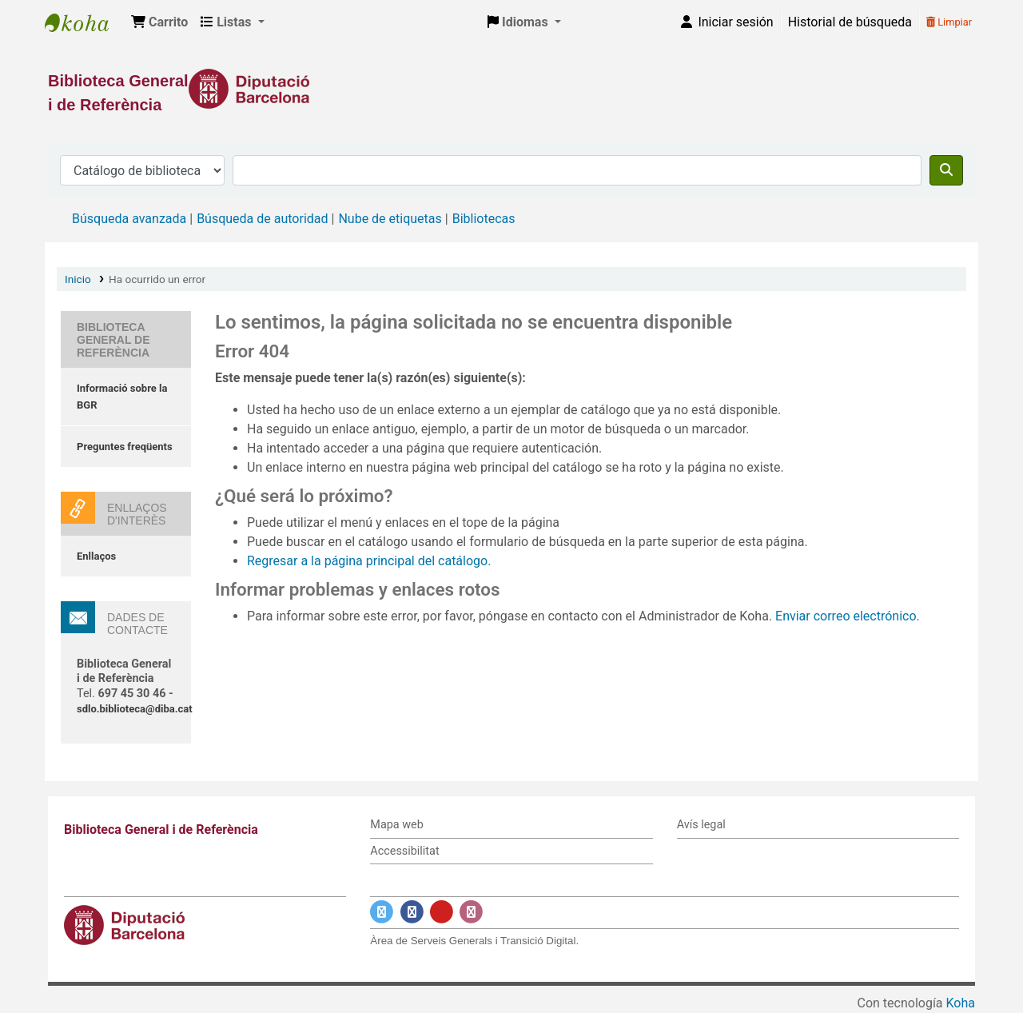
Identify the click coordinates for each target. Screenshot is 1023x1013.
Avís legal (701, 825)
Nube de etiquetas (389, 218)
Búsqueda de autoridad (262, 218)
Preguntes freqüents (125, 447)
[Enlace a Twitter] (381, 912)
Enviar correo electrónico (846, 616)
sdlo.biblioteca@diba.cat (135, 709)
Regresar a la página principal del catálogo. (369, 560)
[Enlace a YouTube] (441, 912)
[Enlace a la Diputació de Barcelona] (511, 89)
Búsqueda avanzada (129, 218)
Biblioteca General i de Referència (85, 22)
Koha (960, 1003)
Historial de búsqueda (850, 22)
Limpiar (949, 22)
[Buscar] (946, 170)
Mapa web (396, 825)
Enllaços (96, 556)
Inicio (78, 279)
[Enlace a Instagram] (471, 912)
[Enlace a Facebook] (412, 912)
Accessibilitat (404, 851)
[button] (159, 22)
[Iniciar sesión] (725, 22)
